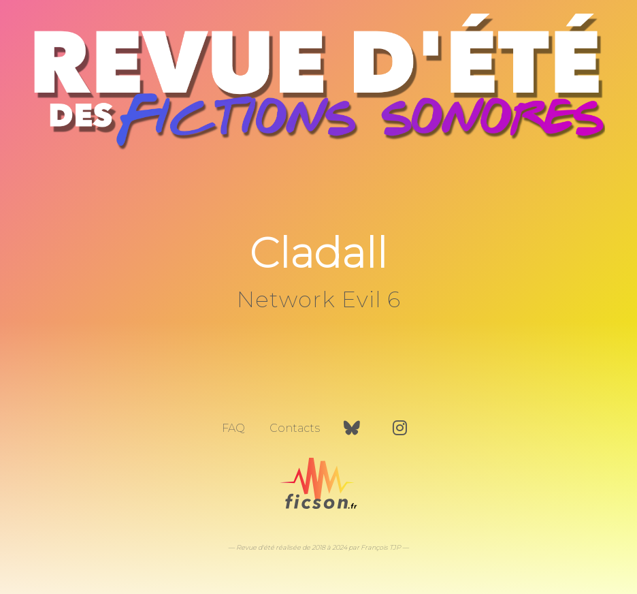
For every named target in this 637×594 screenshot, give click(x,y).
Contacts (295, 428)
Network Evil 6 (319, 299)
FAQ (233, 428)
